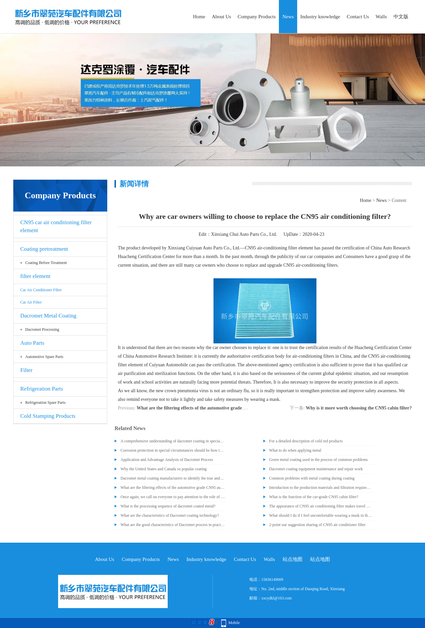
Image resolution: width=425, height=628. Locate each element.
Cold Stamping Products (47, 416)
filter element (35, 276)
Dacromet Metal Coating (48, 316)
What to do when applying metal (295, 450)
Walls (381, 16)
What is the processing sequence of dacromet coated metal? (168, 506)
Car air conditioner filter (41, 290)
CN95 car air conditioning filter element (56, 226)
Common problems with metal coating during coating (312, 478)
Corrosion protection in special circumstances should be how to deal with (173, 450)
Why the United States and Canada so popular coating (164, 469)
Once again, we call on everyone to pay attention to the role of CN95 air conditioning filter (173, 496)
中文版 (400, 16)
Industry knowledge (320, 16)
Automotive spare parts (44, 356)
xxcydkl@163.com (276, 598)
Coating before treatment (46, 262)
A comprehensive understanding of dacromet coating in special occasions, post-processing (173, 441)
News (288, 16)
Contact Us (358, 16)
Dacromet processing (42, 329)
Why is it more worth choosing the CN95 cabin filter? (359, 407)
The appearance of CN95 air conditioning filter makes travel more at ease (321, 506)
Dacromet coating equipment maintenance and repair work (316, 469)
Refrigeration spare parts (45, 402)
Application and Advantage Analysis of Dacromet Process (167, 459)
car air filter (31, 302)
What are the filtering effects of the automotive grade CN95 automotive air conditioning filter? (230, 407)
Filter (26, 370)
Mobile (234, 622)
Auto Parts (32, 343)
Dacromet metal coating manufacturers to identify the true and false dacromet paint (173, 478)
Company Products (257, 16)
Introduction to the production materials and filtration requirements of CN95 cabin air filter (321, 487)
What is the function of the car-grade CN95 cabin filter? (314, 496)
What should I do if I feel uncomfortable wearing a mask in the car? (321, 515)
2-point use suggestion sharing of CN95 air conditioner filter (317, 524)
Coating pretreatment (44, 249)
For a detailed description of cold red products (306, 441)
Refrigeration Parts (41, 389)
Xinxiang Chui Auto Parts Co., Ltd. (244, 234)
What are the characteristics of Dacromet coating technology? (170, 515)
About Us (221, 16)
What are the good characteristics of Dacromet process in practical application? (173, 524)
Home (199, 16)
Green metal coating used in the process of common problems (318, 459)
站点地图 (292, 559)
